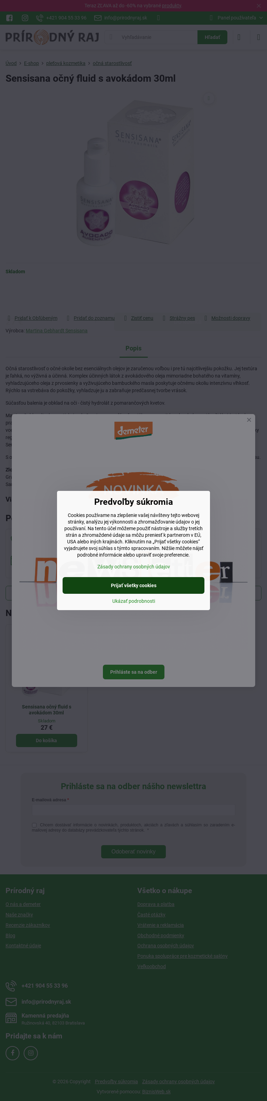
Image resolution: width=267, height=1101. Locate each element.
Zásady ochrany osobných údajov (133, 566)
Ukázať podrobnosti (133, 601)
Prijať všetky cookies (133, 585)
